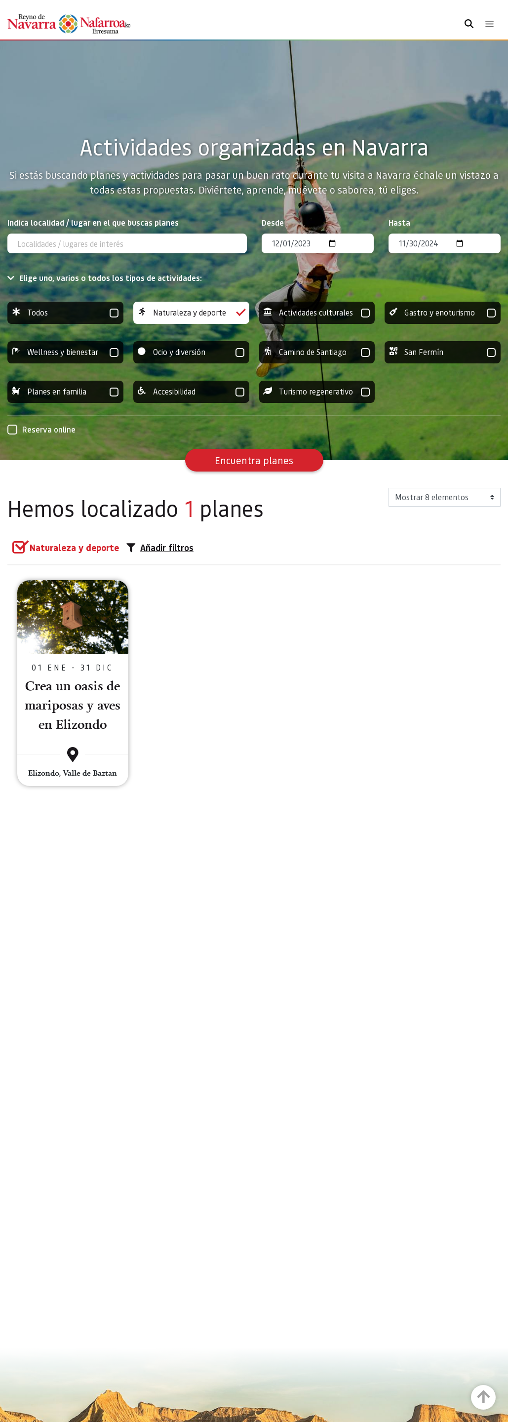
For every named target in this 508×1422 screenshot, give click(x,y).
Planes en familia (65, 392)
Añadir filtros (160, 547)
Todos (65, 313)
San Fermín (443, 352)
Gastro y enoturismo (443, 313)
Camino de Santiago (317, 352)
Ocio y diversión (191, 352)
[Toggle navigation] (489, 24)
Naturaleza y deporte (191, 313)
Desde (273, 222)
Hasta (399, 222)
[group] (65, 313)
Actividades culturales (317, 313)
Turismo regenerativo (317, 392)
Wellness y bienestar (65, 352)
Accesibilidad (191, 392)
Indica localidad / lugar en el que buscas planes (93, 222)
